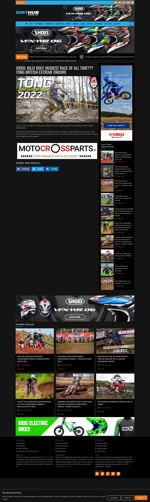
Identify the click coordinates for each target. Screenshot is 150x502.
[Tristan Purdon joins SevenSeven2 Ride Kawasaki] (107, 269)
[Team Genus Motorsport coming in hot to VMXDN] (107, 255)
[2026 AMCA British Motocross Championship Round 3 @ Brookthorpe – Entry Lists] (107, 157)
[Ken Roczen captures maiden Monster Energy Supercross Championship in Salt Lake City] (107, 171)
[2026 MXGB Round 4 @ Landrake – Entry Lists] (107, 283)
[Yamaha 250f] (116, 140)
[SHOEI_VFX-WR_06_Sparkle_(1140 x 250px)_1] (75, 321)
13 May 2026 (119, 258)
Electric (117, 24)
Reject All (127, 498)
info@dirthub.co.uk (64, 467)
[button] (23, 169)
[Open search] (132, 24)
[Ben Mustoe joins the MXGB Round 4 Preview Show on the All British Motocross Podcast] (107, 213)
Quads (83, 24)
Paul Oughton (44, 457)
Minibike (76, 24)
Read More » (25, 369)
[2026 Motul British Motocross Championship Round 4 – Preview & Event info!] (107, 185)
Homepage (19, 61)
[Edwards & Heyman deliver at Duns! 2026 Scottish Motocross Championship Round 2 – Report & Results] (107, 241)
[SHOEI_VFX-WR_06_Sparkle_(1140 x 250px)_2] (98, 20)
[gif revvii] (75, 435)
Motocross (39, 24)
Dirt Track (108, 24)
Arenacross (59, 24)
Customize (114, 498)
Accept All (141, 498)
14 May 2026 (119, 162)
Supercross (49, 24)
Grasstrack (98, 24)
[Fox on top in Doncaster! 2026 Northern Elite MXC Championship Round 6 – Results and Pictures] (107, 227)
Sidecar (89, 24)
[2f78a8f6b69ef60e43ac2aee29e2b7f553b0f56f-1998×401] (57, 158)
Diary (31, 24)
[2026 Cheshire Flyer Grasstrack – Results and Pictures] (107, 199)
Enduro (68, 24)
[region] (75, 496)
